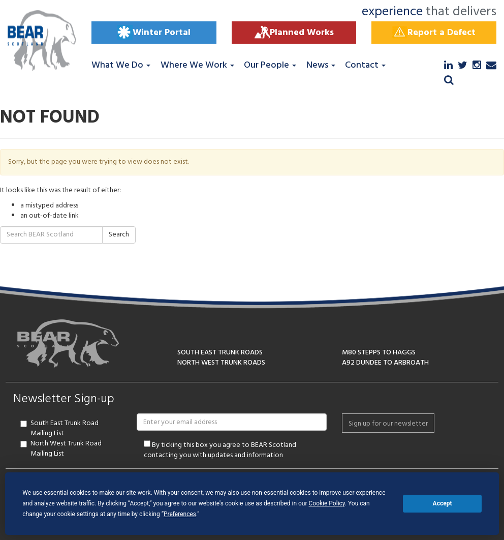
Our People (270, 65)
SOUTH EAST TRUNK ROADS (220, 352)
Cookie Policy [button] (327, 503)
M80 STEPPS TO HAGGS (379, 352)
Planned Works (294, 32)
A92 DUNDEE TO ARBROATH (385, 363)
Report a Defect (434, 32)
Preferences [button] (180, 514)
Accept (442, 503)
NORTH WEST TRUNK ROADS (221, 363)
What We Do (120, 65)
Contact (365, 65)
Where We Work (197, 65)
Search (119, 235)
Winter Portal (154, 32)
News (320, 65)
